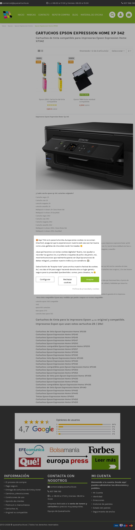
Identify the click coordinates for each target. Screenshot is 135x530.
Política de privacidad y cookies (85, 289)
